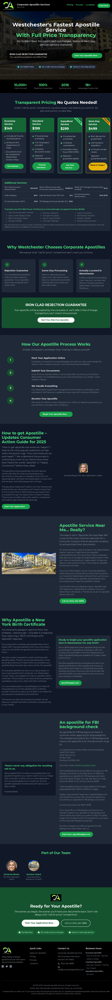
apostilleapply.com (70, 683)
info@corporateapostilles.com (71, 970)
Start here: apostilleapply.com (76, 834)
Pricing (70, 5)
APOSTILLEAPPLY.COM (85, 766)
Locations (90, 5)
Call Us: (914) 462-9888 (73, 601)
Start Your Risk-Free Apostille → (56, 320)
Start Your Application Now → (40, 923)
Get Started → (14, 166)
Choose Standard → (42, 166)
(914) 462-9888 (67, 963)
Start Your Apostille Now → (87, 55)
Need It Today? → (97, 166)
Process (79, 5)
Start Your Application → (15, 506)
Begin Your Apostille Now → (56, 414)
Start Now (103, 6)
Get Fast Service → (70, 166)
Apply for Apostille (38, 953)
